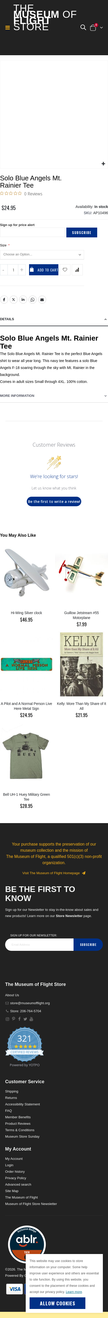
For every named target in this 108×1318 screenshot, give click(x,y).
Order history (15, 1172)
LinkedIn (23, 299)
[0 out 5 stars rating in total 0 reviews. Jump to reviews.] (21, 193)
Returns (11, 1098)
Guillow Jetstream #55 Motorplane (81, 615)
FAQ (8, 1111)
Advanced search (18, 1184)
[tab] (54, 319)
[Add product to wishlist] (64, 269)
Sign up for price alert (17, 225)
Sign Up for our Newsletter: (33, 935)
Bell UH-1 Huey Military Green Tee (26, 796)
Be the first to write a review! (54, 501)
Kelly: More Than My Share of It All (81, 706)
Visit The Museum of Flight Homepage (54, 873)
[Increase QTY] (22, 269)
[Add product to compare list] (77, 269)
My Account (14, 1159)
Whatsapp (33, 299)
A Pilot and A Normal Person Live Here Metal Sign (26, 706)
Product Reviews (18, 1124)
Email (42, 299)
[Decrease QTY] (4, 269)
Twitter (14, 299)
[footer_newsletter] (39, 944)
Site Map (12, 1191)
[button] (83, 27)
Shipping (11, 1091)
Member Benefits (18, 1117)
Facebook (4, 299)
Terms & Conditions (19, 1130)
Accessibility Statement (22, 1104)
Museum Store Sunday (22, 1136)
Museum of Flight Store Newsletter (31, 1204)
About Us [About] (12, 995)
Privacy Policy (15, 1178)
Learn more (74, 1292)
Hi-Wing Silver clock (26, 613)
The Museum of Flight (21, 1197)
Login (9, 1165)
